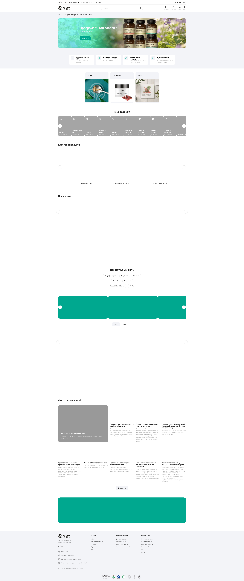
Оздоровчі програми (71, 15)
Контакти (98, 2)
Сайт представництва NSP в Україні (69, 559)
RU (62, 2)
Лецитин (136, 276)
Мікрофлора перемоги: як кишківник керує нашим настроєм (146, 465)
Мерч (90, 15)
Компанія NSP (73, 2)
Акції (66, 2)
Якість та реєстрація (147, 544)
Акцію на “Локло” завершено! (95, 463)
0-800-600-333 (179, 2)
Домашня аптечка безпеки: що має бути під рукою (122, 425)
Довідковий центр (86, 2)
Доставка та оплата (121, 539)
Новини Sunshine (146, 547)
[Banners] (83, 307)
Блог (142, 549)
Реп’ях (132, 286)
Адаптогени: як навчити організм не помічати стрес (69, 464)
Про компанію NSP (146, 541)
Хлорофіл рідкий (110, 276)
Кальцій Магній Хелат (117, 286)
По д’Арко (124, 276)
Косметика (83, 15)
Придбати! (85, 38)
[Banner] (122, 510)
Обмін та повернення (122, 544)
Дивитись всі (122, 488)
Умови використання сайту (123, 547)
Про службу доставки (147, 539)
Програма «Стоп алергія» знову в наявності (120, 464)
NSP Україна (63, 552)
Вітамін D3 (127, 281)
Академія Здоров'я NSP (66, 555)
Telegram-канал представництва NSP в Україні (73, 563)
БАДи (60, 15)
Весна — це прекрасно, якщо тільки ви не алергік (147, 425)
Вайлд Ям (116, 281)
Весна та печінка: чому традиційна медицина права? (173, 464)
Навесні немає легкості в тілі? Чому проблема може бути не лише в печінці (174, 426)
